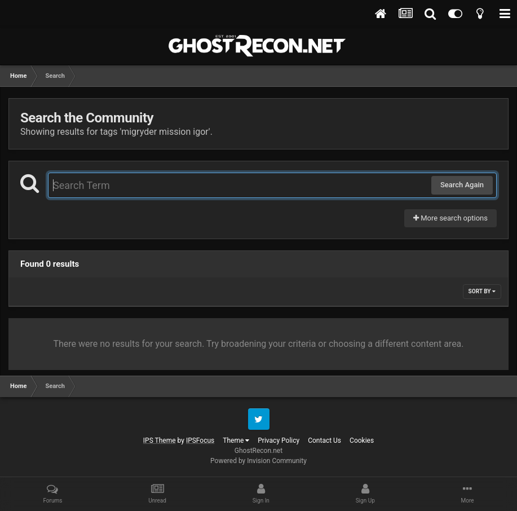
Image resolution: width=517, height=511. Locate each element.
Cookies (362, 440)
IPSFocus (200, 440)
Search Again (462, 184)
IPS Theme (159, 440)
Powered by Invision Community (258, 461)
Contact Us (324, 440)
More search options (450, 218)
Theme (236, 440)
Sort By (482, 291)
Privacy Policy (278, 440)
